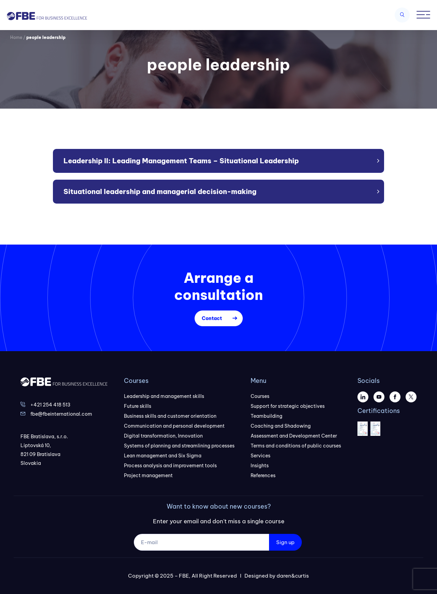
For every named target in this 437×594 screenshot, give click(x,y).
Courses (260, 396)
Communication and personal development (174, 426)
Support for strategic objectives (288, 406)
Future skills (137, 406)
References (263, 475)
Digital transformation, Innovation (163, 436)
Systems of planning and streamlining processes (179, 446)
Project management (148, 475)
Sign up (285, 542)
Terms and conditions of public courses (296, 446)
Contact (212, 318)
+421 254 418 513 (50, 405)
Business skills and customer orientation (170, 416)
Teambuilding (266, 416)
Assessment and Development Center (294, 436)
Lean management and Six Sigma (162, 456)
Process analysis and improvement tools (170, 465)
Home (16, 37)
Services (260, 456)
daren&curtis (293, 575)
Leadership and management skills (164, 396)
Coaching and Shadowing (281, 426)
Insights (260, 465)
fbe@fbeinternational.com (61, 414)
